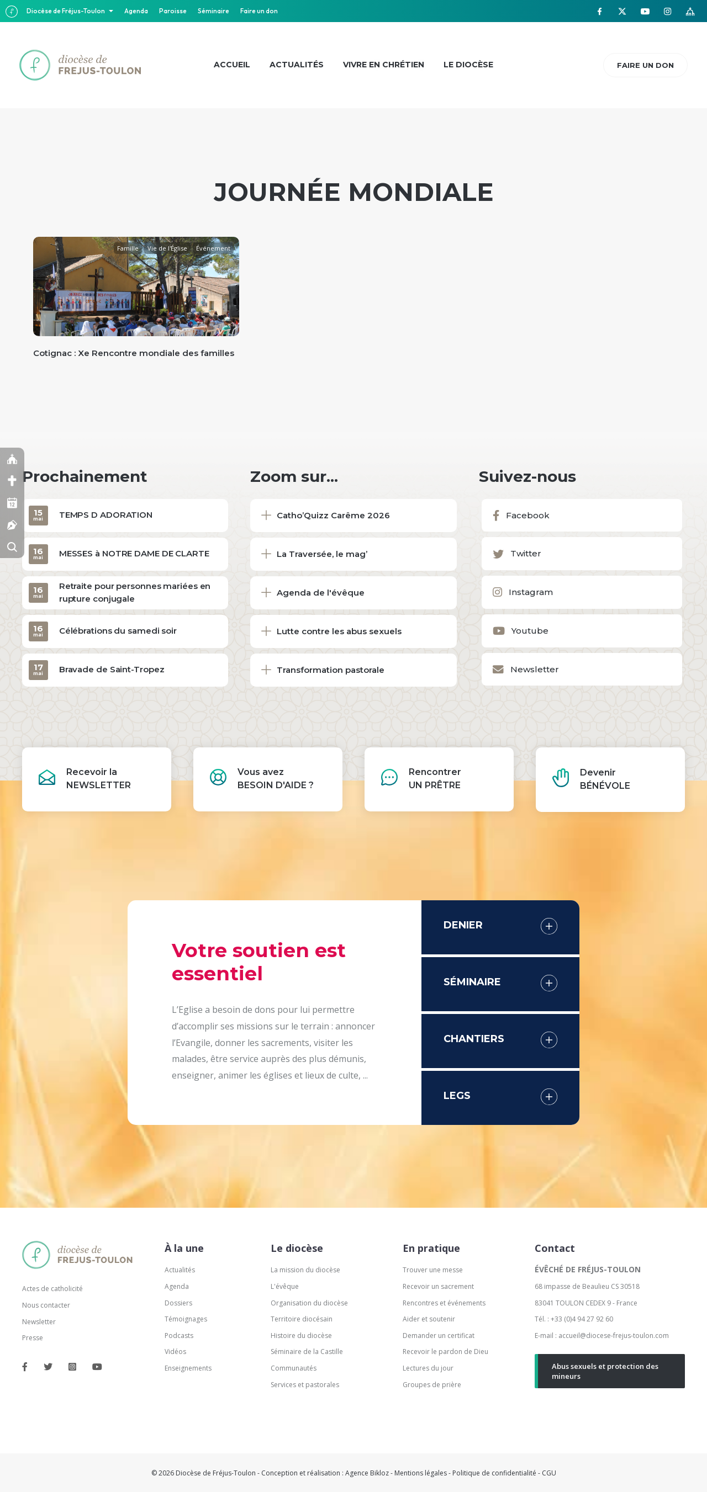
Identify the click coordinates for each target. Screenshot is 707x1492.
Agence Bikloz (367, 1473)
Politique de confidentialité (494, 1473)
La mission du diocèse (305, 1270)
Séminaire (213, 11)
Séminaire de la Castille (307, 1351)
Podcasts (179, 1335)
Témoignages (186, 1319)
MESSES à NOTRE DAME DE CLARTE (134, 553)
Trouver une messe (433, 1270)
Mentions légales (420, 1473)
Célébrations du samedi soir (118, 630)
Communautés (293, 1368)
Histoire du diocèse (301, 1335)
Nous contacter (46, 1305)
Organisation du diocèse (309, 1303)
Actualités (180, 1270)
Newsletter (39, 1321)
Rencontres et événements (444, 1303)
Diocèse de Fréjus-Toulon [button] (66, 11)
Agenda (136, 11)
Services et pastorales (305, 1384)
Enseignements (189, 1368)
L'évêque (285, 1286)
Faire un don (259, 11)
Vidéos (175, 1351)
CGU (549, 1473)
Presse (32, 1337)
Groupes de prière (432, 1384)
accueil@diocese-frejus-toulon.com (613, 1335)
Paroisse (173, 11)
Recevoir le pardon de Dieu (445, 1351)
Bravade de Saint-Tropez (112, 669)
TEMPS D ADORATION (105, 514)
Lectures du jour (428, 1368)
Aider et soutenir (429, 1319)
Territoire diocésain (302, 1319)
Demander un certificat (438, 1335)
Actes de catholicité (52, 1288)
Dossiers (178, 1303)
